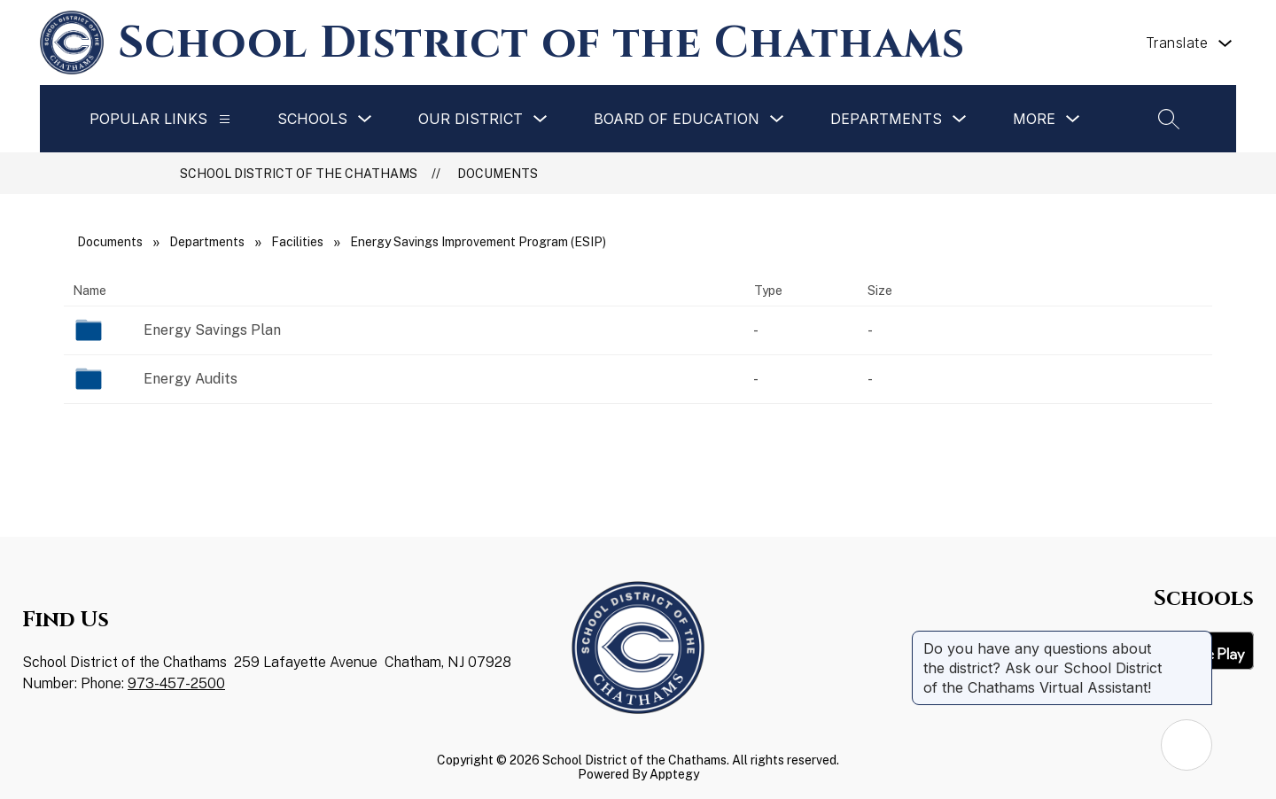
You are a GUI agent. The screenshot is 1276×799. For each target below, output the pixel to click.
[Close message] (1198, 639)
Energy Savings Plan (212, 330)
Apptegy (674, 774)
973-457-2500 (176, 683)
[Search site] (1168, 118)
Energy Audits (190, 378)
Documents (497, 174)
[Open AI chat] (1186, 745)
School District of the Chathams (298, 174)
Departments (207, 242)
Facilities (297, 242)
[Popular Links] (224, 119)
